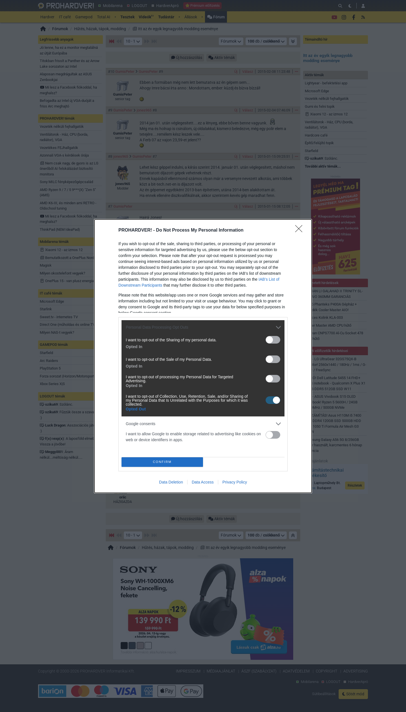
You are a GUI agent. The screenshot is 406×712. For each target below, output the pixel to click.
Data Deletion (171, 482)
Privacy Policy (234, 482)
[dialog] (203, 356)
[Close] (300, 230)
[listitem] (203, 327)
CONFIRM (162, 462)
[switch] (273, 340)
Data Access (203, 482)
